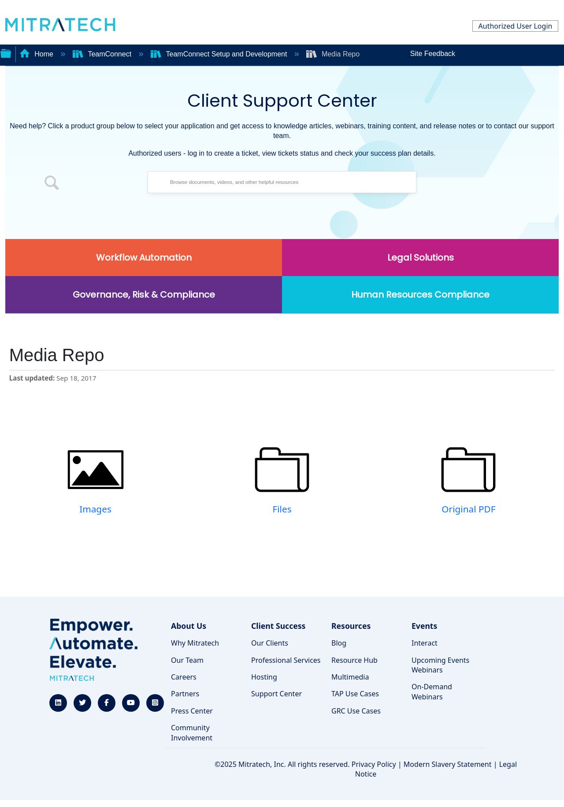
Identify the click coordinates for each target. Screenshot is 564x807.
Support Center (276, 694)
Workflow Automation (144, 257)
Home (37, 54)
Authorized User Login (516, 26)
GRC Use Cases (356, 711)
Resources (351, 625)
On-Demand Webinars (432, 691)
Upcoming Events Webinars (440, 665)
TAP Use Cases (355, 694)
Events (424, 625)
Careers (184, 677)
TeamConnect (103, 54)
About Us (188, 625)
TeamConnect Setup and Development (220, 54)
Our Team (187, 660)
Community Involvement (191, 732)
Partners (185, 694)
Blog (338, 643)
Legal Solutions (420, 257)
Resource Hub (354, 660)
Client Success (278, 625)
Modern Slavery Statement (448, 764)
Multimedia (350, 677)
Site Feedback (432, 53)
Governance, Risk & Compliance (144, 294)
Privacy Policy (374, 764)
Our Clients (269, 643)
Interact (425, 643)
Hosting (264, 677)
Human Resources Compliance (420, 294)
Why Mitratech (195, 643)
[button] (52, 184)
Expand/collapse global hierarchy (5, 52)
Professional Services (286, 660)
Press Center (192, 711)
